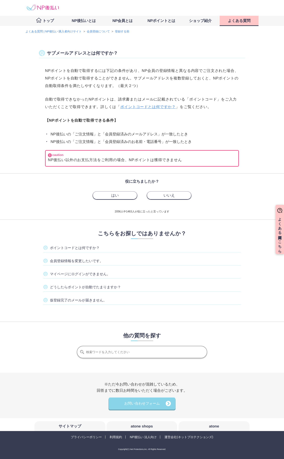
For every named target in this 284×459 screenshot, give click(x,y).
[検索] (142, 352)
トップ (48, 21)
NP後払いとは (84, 21)
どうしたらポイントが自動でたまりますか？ (85, 287)
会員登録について (98, 31)
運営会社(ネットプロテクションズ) (188, 437)
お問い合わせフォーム (142, 403)
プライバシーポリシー (86, 437)
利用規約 (116, 437)
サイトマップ (70, 426)
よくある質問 (239, 21)
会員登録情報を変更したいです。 (76, 261)
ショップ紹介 (200, 21)
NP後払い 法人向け (143, 437)
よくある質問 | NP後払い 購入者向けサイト (54, 31)
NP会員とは (122, 21)
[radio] (115, 195)
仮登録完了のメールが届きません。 (78, 300)
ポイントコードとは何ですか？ (148, 107)
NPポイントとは (162, 21)
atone (214, 426)
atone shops (142, 426)
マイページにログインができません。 (80, 274)
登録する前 (122, 31)
